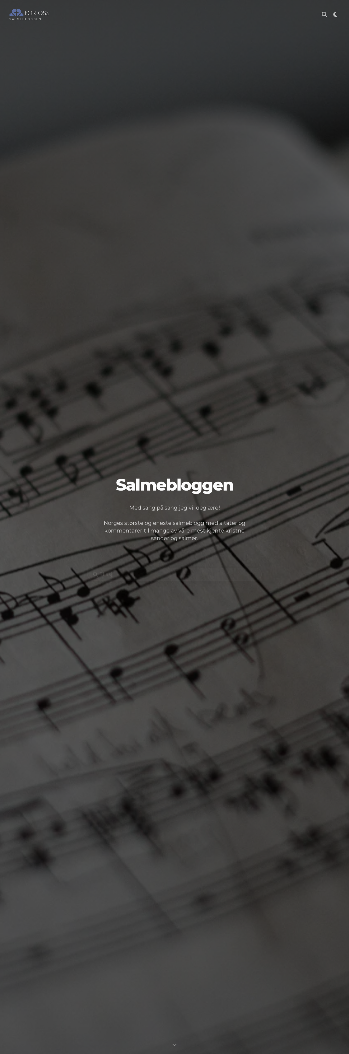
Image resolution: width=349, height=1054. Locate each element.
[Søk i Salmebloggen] (324, 15)
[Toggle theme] (335, 15)
